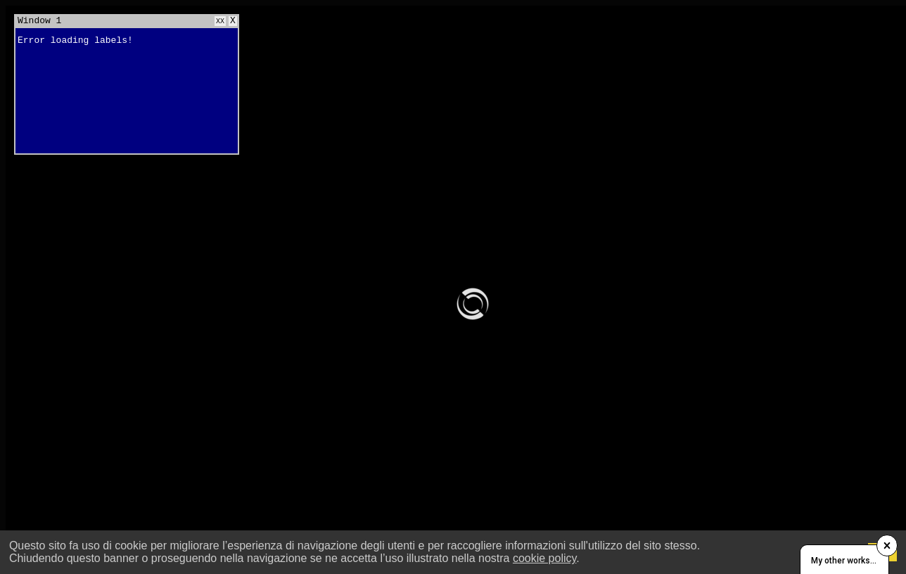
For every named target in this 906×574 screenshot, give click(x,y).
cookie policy (544, 558)
